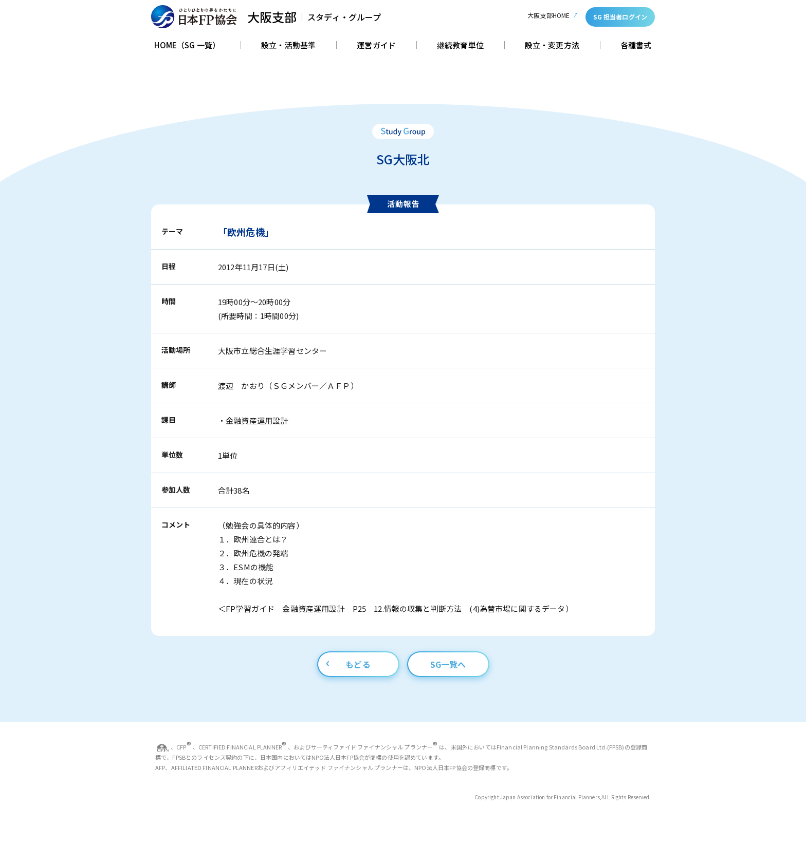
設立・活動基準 (288, 45)
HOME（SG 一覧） (187, 45)
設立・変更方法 (552, 45)
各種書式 (636, 45)
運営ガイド (376, 45)
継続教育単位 (460, 45)
